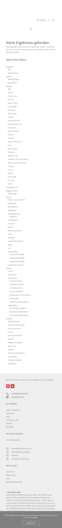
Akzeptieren (31, 523)
